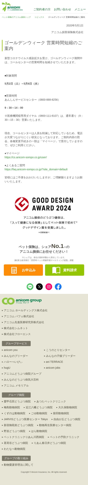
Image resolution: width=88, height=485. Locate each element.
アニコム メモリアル (16, 385)
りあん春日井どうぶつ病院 (50, 442)
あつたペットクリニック (51, 401)
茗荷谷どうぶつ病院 (16, 442)
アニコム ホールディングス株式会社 (26, 310)
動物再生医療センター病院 (55, 425)
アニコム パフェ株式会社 (19, 316)
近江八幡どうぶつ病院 (39, 407)
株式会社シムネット (16, 328)
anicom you (11, 349)
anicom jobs (53, 367)
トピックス (39, 17)
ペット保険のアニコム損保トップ (16, 17)
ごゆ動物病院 (39, 413)
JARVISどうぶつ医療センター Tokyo (26, 419)
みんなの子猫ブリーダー (61, 355)
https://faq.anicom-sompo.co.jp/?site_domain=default (36, 169)
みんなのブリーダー (16, 355)
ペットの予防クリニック (64, 437)
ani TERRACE (54, 361)
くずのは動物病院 (14, 413)
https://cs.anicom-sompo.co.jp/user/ (26, 157)
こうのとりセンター (58, 349)
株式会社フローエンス (17, 334)
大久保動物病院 (67, 407)
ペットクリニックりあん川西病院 (24, 437)
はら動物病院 (39, 431)
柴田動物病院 (61, 413)
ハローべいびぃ (13, 361)
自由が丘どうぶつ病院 (66, 419)
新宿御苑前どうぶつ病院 (18, 425)
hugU (7, 367)
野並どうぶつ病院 (14, 431)
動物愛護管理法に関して (18, 464)
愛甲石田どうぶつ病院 (17, 401)
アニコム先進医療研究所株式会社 (24, 322)
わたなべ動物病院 (14, 448)
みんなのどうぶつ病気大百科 (21, 379)
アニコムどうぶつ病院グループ (22, 373)
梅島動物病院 (12, 407)
